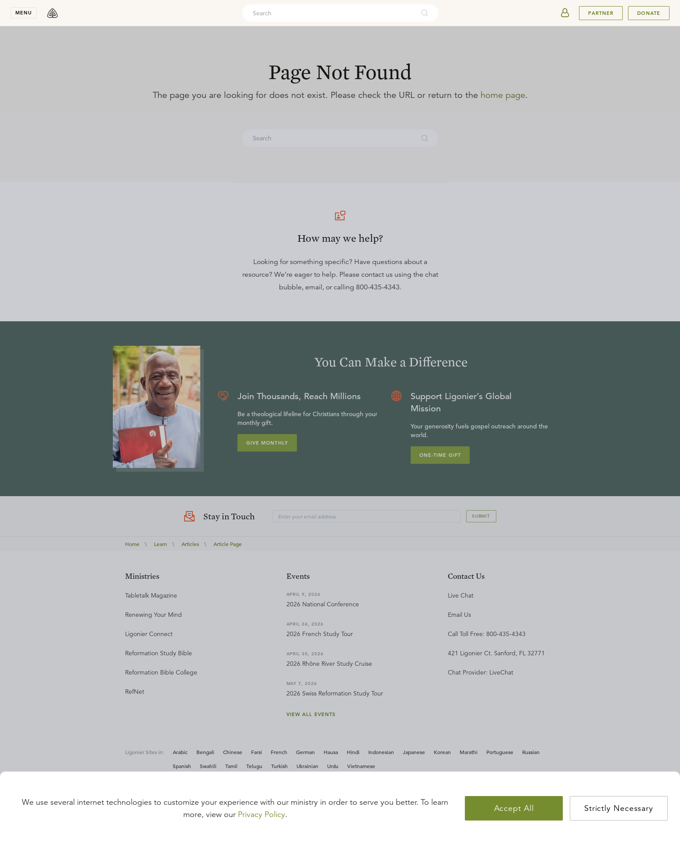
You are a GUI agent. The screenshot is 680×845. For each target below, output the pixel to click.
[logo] (52, 13)
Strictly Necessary (618, 808)
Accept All (514, 808)
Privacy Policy (261, 814)
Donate (648, 13)
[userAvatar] (565, 13)
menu (23, 13)
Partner (601, 13)
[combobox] (328, 13)
